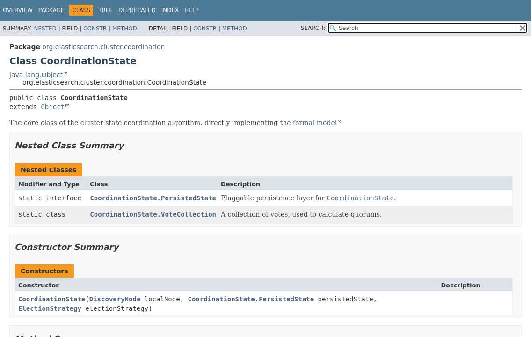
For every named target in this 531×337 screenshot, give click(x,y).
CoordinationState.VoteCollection (153, 214)
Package (51, 10)
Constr (95, 28)
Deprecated (137, 10)
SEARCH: (313, 28)
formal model (315, 122)
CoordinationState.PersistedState (153, 198)
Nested (45, 28)
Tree (105, 10)
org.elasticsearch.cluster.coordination (103, 47)
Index (170, 10)
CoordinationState (51, 299)
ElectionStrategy (49, 308)
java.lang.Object (36, 75)
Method (124, 28)
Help (191, 10)
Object (53, 106)
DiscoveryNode (115, 299)
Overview (18, 10)
